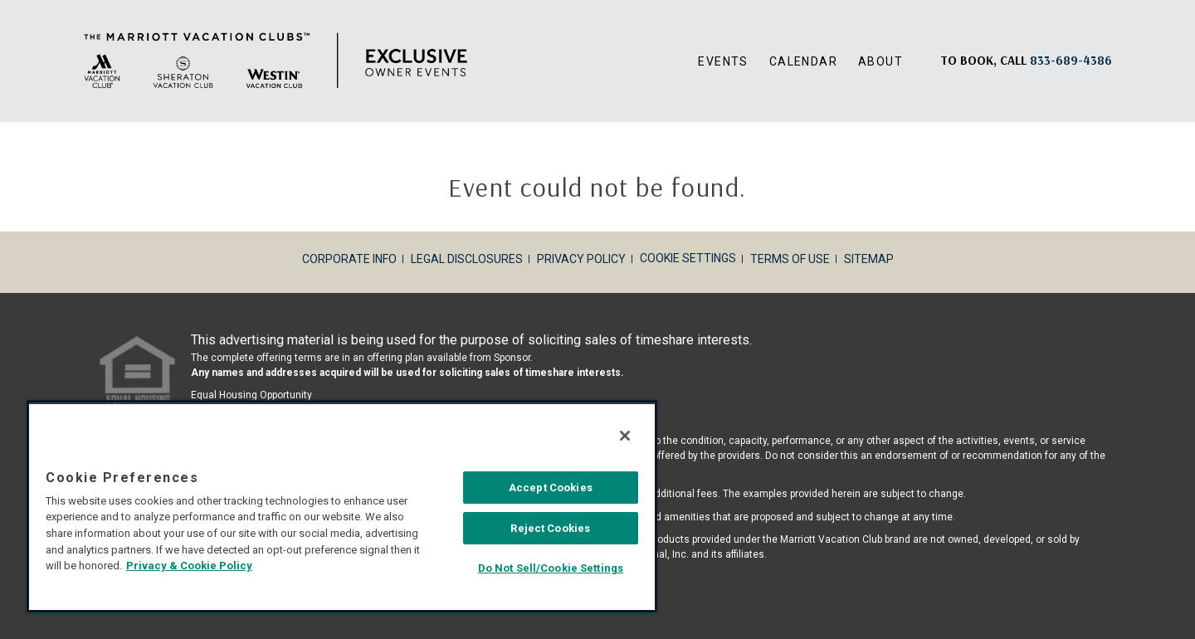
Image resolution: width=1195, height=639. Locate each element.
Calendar (803, 61)
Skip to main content (0, 0)
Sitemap (869, 259)
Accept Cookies (552, 490)
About (880, 61)
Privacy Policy (581, 259)
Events (723, 61)
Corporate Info (349, 259)
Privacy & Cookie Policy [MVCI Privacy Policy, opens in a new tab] (187, 568)
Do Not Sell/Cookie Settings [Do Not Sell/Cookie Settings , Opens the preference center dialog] (553, 570)
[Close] (627, 438)
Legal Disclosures (467, 259)
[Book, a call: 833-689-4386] (1071, 60)
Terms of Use (790, 259)
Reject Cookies (553, 530)
